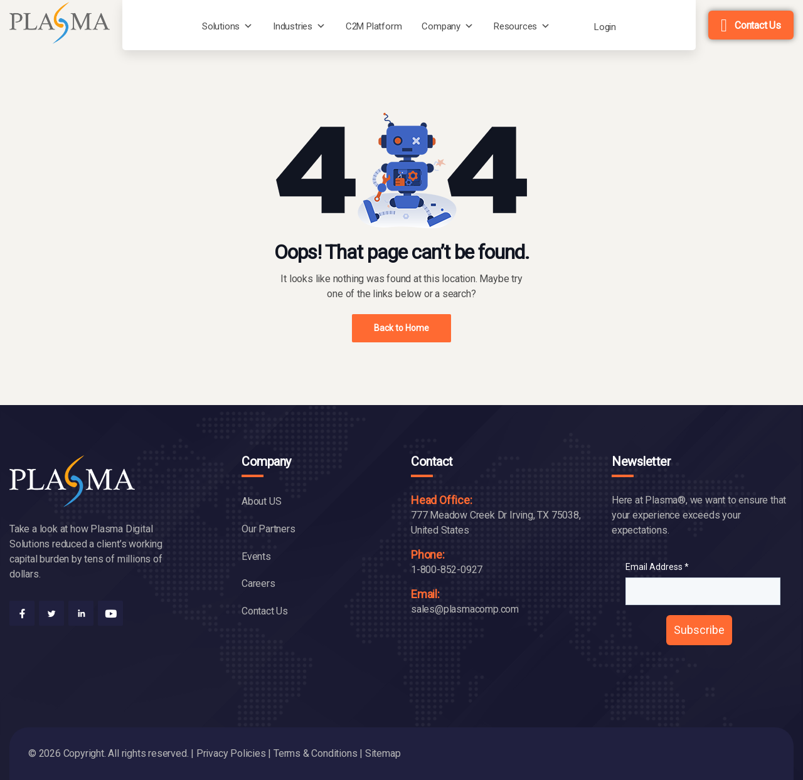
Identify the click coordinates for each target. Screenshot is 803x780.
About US (261, 501)
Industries (292, 26)
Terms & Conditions (315, 753)
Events (256, 556)
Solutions (221, 26)
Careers (258, 583)
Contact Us (758, 25)
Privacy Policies (231, 753)
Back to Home (401, 328)
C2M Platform (374, 26)
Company (441, 26)
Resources (515, 26)
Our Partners (268, 529)
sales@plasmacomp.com (465, 609)
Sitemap (383, 753)
